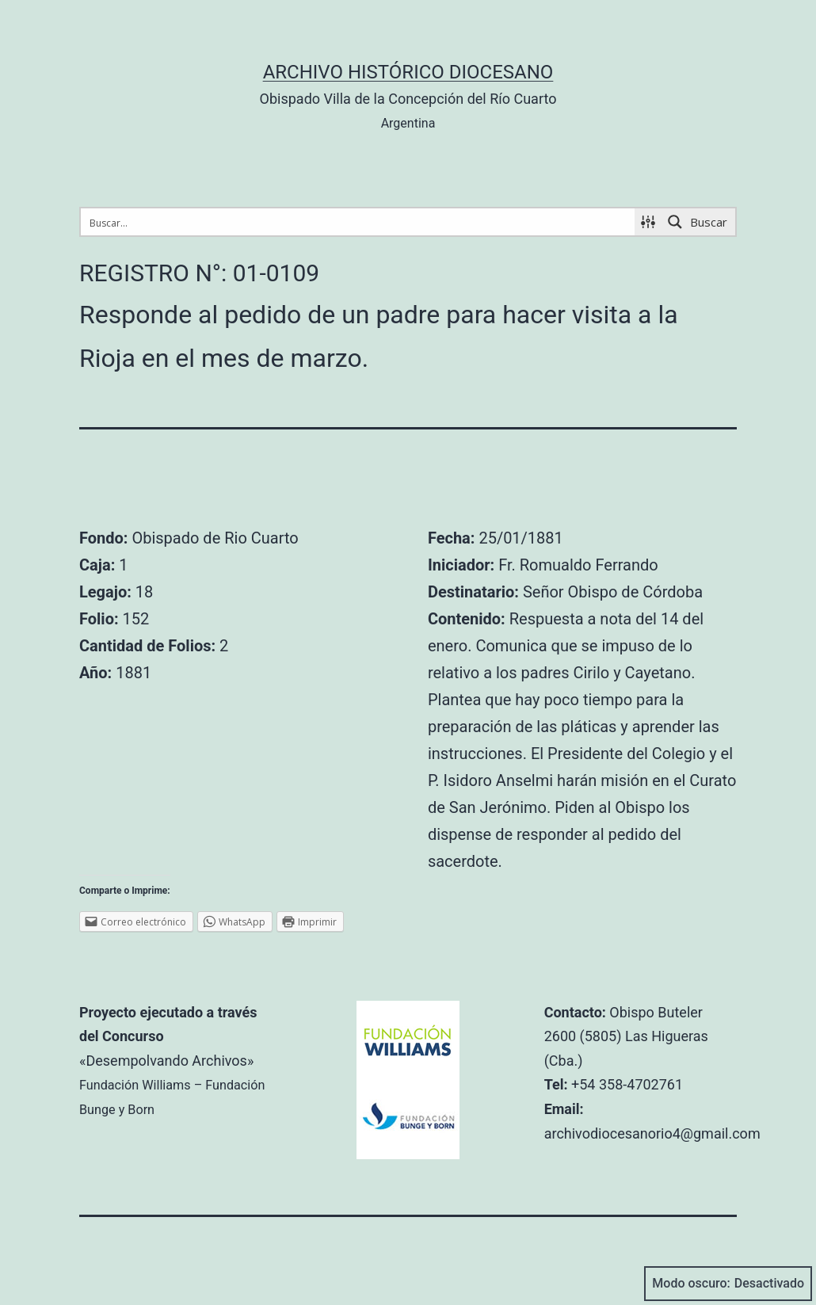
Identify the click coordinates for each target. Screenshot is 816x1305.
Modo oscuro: (728, 1283)
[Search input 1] (358, 222)
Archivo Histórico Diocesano (408, 72)
